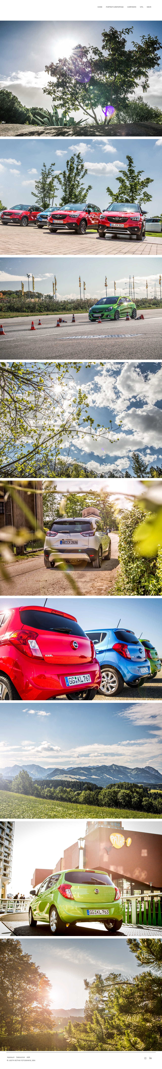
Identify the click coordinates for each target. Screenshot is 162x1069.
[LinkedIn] (150, 1058)
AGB (28, 1057)
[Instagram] (145, 1058)
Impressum (11, 1057)
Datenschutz (20, 1057)
